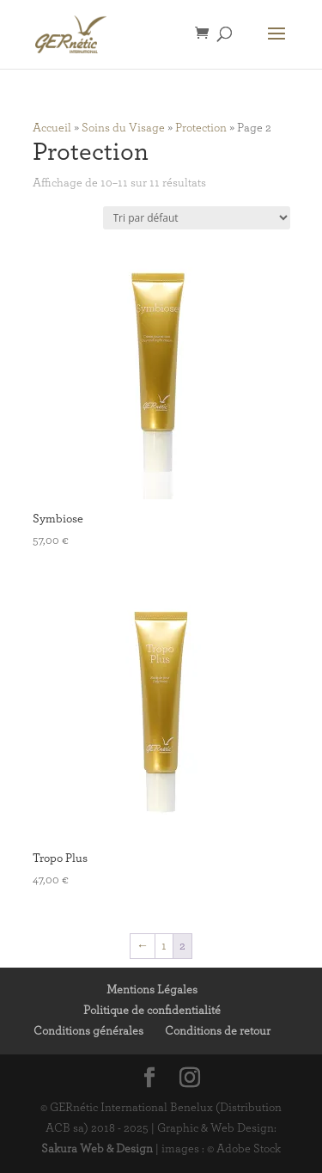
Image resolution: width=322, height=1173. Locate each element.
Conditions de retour (217, 1031)
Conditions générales (88, 1031)
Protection (201, 128)
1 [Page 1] (164, 946)
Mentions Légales (151, 990)
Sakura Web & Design (97, 1149)
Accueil (52, 128)
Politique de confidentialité (152, 1011)
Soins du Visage (123, 128)
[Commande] (196, 217)
